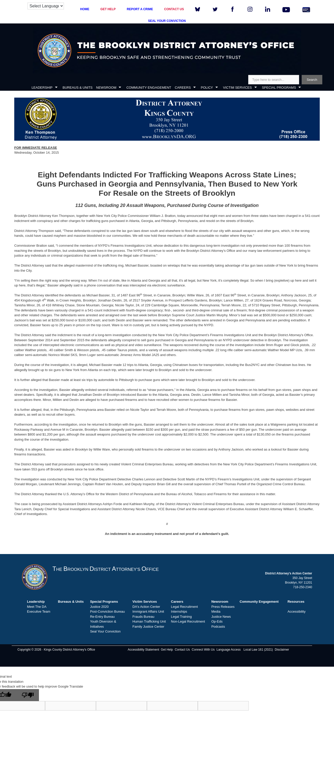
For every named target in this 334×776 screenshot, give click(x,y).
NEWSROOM (106, 87)
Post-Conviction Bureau (107, 611)
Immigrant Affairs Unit (148, 611)
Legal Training (181, 617)
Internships (179, 611)
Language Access (228, 649)
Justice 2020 (99, 607)
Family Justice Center (148, 626)
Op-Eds (216, 621)
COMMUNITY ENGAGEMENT (148, 87)
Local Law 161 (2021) (258, 649)
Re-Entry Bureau (102, 617)
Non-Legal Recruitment (188, 621)
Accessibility (296, 611)
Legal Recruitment (184, 607)
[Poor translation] (28, 695)
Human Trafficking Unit (149, 621)
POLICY (207, 87)
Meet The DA (36, 607)
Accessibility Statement (143, 649)
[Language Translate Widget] (45, 6)
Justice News (221, 617)
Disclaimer (282, 649)
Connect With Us (203, 649)
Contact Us (182, 649)
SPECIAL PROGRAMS (279, 87)
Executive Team (38, 611)
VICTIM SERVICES (237, 87)
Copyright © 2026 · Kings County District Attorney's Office (56, 649)
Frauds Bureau (143, 617)
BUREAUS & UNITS (78, 87)
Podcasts (218, 626)
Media (215, 611)
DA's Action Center (146, 607)
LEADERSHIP (42, 87)
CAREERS (183, 87)
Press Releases (222, 607)
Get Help (167, 649)
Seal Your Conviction (105, 631)
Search (312, 80)
